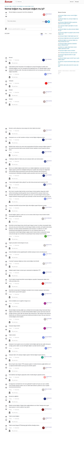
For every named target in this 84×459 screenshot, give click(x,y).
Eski (42, 34)
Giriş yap (77, 2)
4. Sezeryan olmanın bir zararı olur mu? (68, 53)
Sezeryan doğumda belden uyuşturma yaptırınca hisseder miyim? (67, 23)
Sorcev (13, 2)
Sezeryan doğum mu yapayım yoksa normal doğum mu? (68, 33)
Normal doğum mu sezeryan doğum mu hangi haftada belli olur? (67, 41)
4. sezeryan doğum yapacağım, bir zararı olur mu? (68, 26)
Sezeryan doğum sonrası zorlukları (67, 50)
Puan (50, 34)
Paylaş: (10, 60)
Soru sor (72, 2)
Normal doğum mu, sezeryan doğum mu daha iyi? (68, 19)
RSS (58, 73)
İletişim (59, 72)
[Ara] (19, 1)
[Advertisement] (28, 46)
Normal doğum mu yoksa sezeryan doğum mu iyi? (68, 29)
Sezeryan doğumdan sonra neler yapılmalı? (69, 38)
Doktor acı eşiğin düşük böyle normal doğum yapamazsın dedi (67, 47)
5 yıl (46, 15)
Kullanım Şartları (72, 71)
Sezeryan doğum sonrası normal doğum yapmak (67, 16)
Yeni (46, 34)
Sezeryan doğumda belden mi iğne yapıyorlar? (67, 55)
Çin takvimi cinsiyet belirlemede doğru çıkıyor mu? (68, 62)
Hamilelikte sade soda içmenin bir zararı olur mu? (68, 65)
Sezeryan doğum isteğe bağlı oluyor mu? (69, 36)
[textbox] (30, 29)
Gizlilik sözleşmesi (65, 71)
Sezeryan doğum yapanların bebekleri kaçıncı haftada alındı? (67, 44)
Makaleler (60, 71)
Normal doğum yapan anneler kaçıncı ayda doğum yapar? (68, 58)
